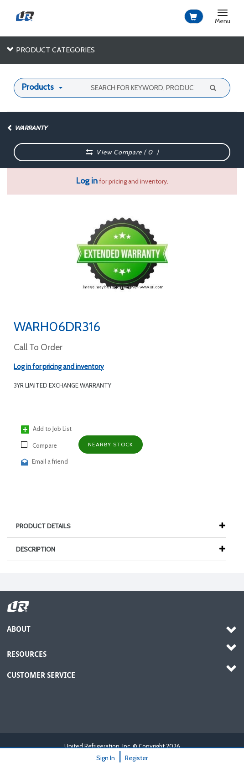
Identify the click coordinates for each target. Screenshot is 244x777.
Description (40, 549)
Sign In (105, 758)
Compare (39, 445)
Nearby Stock (110, 444)
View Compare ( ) (122, 152)
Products (38, 87)
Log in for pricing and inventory (59, 367)
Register (136, 758)
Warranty (27, 128)
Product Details (48, 526)
